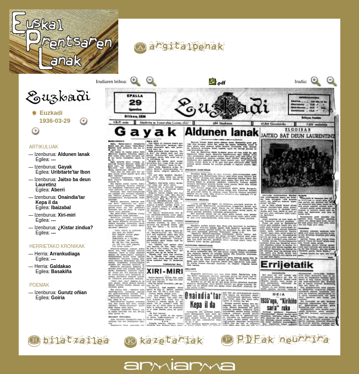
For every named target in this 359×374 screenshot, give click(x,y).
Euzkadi (51, 112)
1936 (46, 120)
